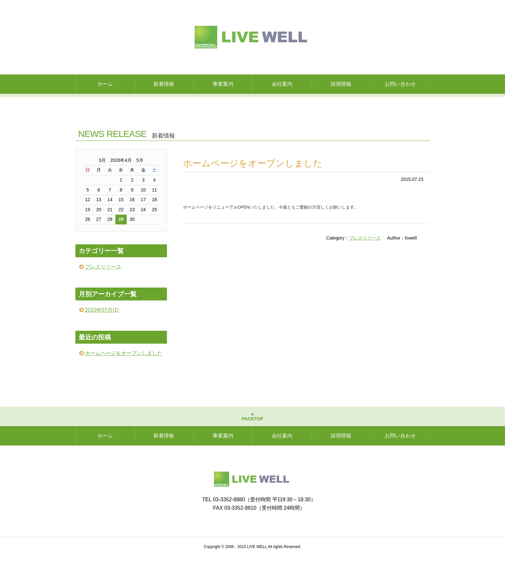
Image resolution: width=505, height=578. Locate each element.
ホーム (105, 84)
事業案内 (223, 84)
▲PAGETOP (252, 438)
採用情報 (341, 84)
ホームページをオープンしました (252, 185)
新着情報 (163, 84)
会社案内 (282, 84)
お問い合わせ (400, 84)
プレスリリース (365, 259)
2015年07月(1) (102, 331)
